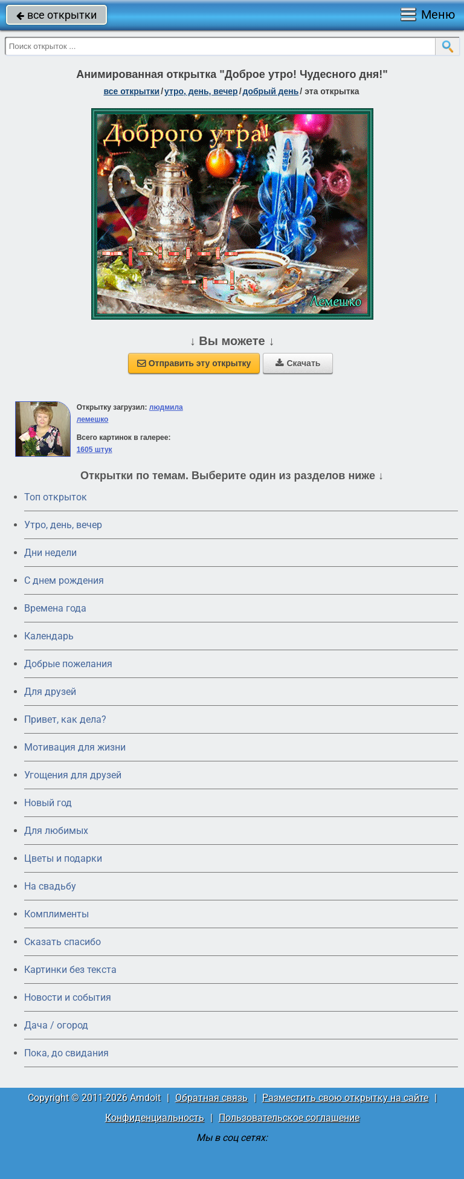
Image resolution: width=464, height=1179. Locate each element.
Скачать (298, 363)
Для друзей (50, 691)
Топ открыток (55, 497)
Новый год (48, 803)
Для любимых (56, 830)
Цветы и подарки (63, 858)
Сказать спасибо (62, 942)
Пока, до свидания (66, 1053)
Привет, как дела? (65, 719)
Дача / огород (56, 1025)
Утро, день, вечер (63, 525)
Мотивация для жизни (75, 747)
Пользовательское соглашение (289, 1117)
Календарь (49, 636)
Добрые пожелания (68, 664)
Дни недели (50, 552)
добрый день (271, 91)
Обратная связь (211, 1097)
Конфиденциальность (154, 1117)
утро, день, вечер (201, 91)
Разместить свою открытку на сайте (345, 1097)
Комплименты (56, 914)
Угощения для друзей (72, 775)
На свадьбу (50, 886)
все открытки (56, 14)
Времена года (55, 608)
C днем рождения (64, 580)
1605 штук (94, 449)
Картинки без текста (70, 969)
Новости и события (67, 997)
